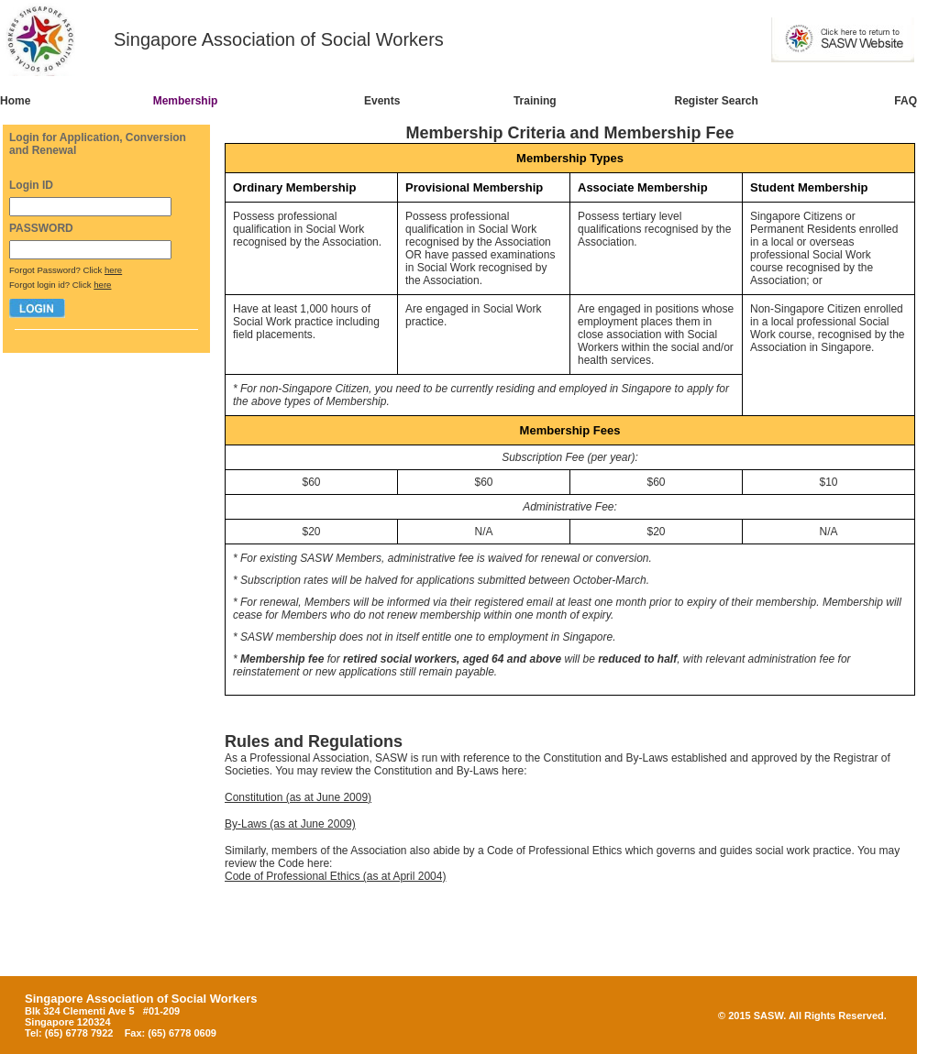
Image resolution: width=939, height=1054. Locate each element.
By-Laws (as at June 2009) (290, 824)
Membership (185, 100)
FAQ (905, 100)
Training (535, 100)
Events (382, 100)
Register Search (716, 100)
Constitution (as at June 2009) (298, 797)
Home (15, 100)
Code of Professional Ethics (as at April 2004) (335, 876)
